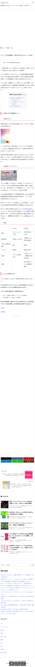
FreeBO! (26, 228)
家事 (2, 633)
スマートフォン (4, 626)
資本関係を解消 (28, 209)
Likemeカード (15, 100)
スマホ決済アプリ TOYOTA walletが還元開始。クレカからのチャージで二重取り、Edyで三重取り (21, 535)
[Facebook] (17, 458)
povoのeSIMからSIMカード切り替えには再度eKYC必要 (14, 609)
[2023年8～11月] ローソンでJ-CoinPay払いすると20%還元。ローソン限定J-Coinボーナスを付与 (21, 547)
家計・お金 (10, 47)
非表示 (23, 94)
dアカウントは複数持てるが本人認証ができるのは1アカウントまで (17, 585)
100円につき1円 (24, 154)
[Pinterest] (28, 458)
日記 (2, 646)
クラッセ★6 (28, 194)
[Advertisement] (17, 27)
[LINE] (17, 461)
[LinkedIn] (6, 461)
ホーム (3, 47)
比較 (13, 104)
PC (1, 623)
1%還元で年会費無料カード (17, 98)
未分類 (2, 649)
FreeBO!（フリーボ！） (18, 102)
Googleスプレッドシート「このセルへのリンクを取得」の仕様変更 (17, 579)
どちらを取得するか (15, 106)
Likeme (15, 228)
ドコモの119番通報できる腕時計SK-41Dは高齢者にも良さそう (16, 581)
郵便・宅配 (3, 652)
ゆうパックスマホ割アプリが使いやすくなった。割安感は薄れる (16, 583)
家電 (2, 639)
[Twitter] (6, 458)
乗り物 (2, 630)
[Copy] (28, 461)
